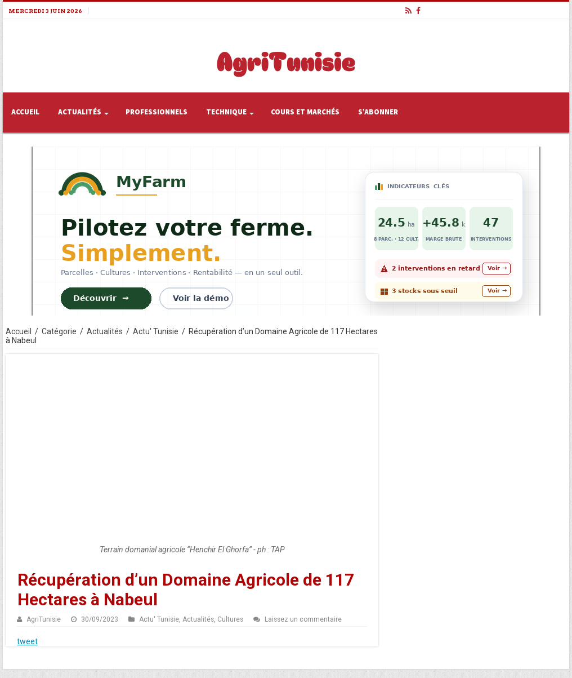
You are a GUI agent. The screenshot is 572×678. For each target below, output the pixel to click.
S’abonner (378, 112)
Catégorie (59, 331)
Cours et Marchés (305, 112)
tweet (27, 641)
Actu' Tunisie (155, 331)
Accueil (25, 112)
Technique (226, 112)
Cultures (230, 619)
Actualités (79, 112)
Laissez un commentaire (303, 619)
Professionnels (156, 112)
